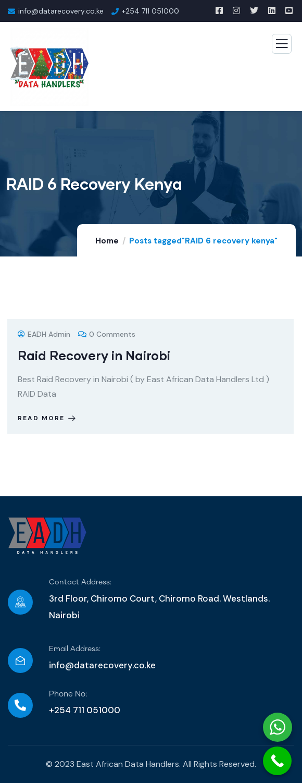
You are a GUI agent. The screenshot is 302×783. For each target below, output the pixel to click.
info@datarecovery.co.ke (102, 665)
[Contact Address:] (20, 602)
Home (107, 241)
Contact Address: (80, 582)
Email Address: (74, 649)
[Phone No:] (20, 705)
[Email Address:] (20, 660)
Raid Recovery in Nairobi (94, 355)
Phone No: (68, 694)
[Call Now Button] (277, 761)
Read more (48, 418)
